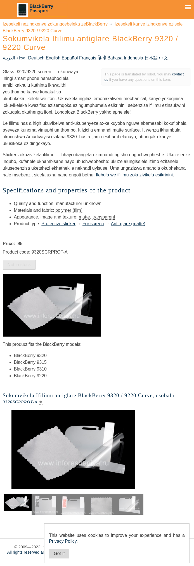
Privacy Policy (62, 541)
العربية (9, 58)
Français (87, 58)
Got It (59, 553)
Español (70, 58)
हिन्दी (102, 58)
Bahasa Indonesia (125, 58)
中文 (163, 58)
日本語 (151, 58)
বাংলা (21, 58)
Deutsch (36, 58)
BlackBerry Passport (41, 8)
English (53, 58)
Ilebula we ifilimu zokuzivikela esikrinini (134, 174)
